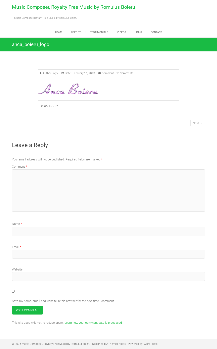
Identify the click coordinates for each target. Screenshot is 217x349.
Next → (198, 123)
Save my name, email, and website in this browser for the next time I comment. (63, 301)
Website (17, 269)
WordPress (150, 343)
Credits (76, 32)
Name (17, 224)
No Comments (124, 73)
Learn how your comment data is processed (93, 322)
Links (138, 32)
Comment (19, 166)
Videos (121, 32)
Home (58, 32)
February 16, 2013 (83, 73)
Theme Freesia (117, 343)
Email (16, 247)
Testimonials (99, 32)
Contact (156, 32)
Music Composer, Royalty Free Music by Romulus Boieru (73, 7)
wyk (55, 73)
